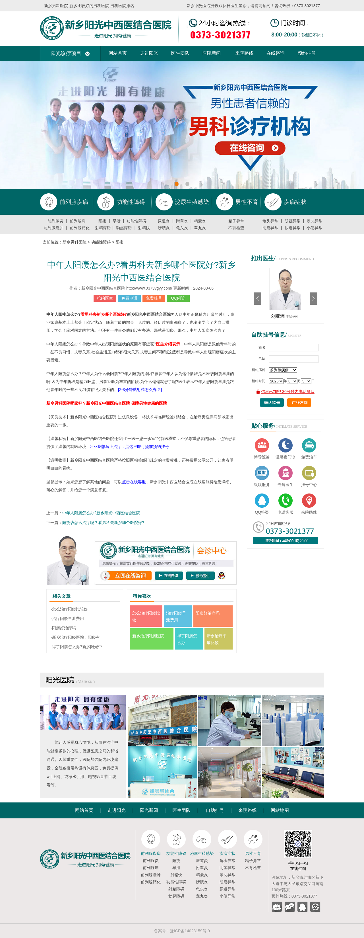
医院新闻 (211, 53)
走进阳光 (149, 53)
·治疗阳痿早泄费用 (67, 618)
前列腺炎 (55, 221)
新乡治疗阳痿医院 (148, 636)
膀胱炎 (164, 228)
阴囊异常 (270, 228)
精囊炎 (200, 221)
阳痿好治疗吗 (208, 613)
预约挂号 (307, 53)
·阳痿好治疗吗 (63, 628)
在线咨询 (275, 53)
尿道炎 (164, 221)
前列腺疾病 (151, 853)
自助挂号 (215, 810)
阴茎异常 (293, 221)
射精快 (144, 228)
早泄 (117, 221)
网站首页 (118, 53)
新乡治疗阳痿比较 (217, 639)
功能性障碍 (136, 221)
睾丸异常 (314, 221)
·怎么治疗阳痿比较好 (69, 609)
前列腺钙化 (80, 228)
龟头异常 (270, 221)
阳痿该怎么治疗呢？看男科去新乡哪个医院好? (103, 522)
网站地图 (280, 810)
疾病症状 (227, 853)
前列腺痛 (78, 221)
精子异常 (236, 221)
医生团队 (180, 53)
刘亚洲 (278, 316)
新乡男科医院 (74, 242)
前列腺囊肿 (53, 228)
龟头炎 (182, 228)
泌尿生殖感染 (202, 853)
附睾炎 (182, 221)
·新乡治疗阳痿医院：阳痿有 (75, 637)
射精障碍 (103, 228)
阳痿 (102, 221)
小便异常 (314, 228)
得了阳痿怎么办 (187, 639)
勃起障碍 (124, 228)
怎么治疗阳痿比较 (146, 616)
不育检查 (236, 228)
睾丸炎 (200, 228)
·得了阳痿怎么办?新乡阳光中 (76, 646)
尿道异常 (293, 228)
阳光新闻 (149, 810)
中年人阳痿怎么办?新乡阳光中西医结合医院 (101, 513)
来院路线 (244, 53)
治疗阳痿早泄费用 (176, 616)
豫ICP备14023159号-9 (190, 931)
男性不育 (253, 853)
